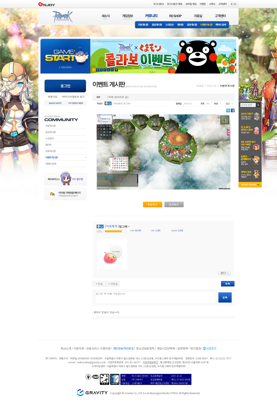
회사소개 (66, 348)
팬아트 (180, 25)
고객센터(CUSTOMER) (220, 17)
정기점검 (195, 348)
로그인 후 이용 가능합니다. (155, 297)
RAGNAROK (62, 17)
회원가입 (52, 96)
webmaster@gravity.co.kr (91, 362)
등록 (224, 297)
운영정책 (183, 348)
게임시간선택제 (166, 348)
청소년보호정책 (145, 348)
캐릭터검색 (65, 164)
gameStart (65, 52)
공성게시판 (157, 25)
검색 (258, 105)
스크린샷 (170, 25)
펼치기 (224, 273)
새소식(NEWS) (105, 17)
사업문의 (211, 348)
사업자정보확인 (150, 362)
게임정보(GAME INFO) (128, 17)
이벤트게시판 (206, 25)
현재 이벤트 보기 (116, 69)
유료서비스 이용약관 (98, 348)
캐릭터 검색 (222, 25)
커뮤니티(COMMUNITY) (151, 17)
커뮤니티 (212, 85)
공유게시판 (192, 25)
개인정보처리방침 (123, 348)
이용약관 (79, 348)
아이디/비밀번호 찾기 (73, 96)
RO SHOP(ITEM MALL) (175, 17)
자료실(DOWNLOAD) (198, 17)
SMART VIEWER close (250, 185)
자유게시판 (142, 25)
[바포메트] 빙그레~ (122, 103)
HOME (200, 85)
